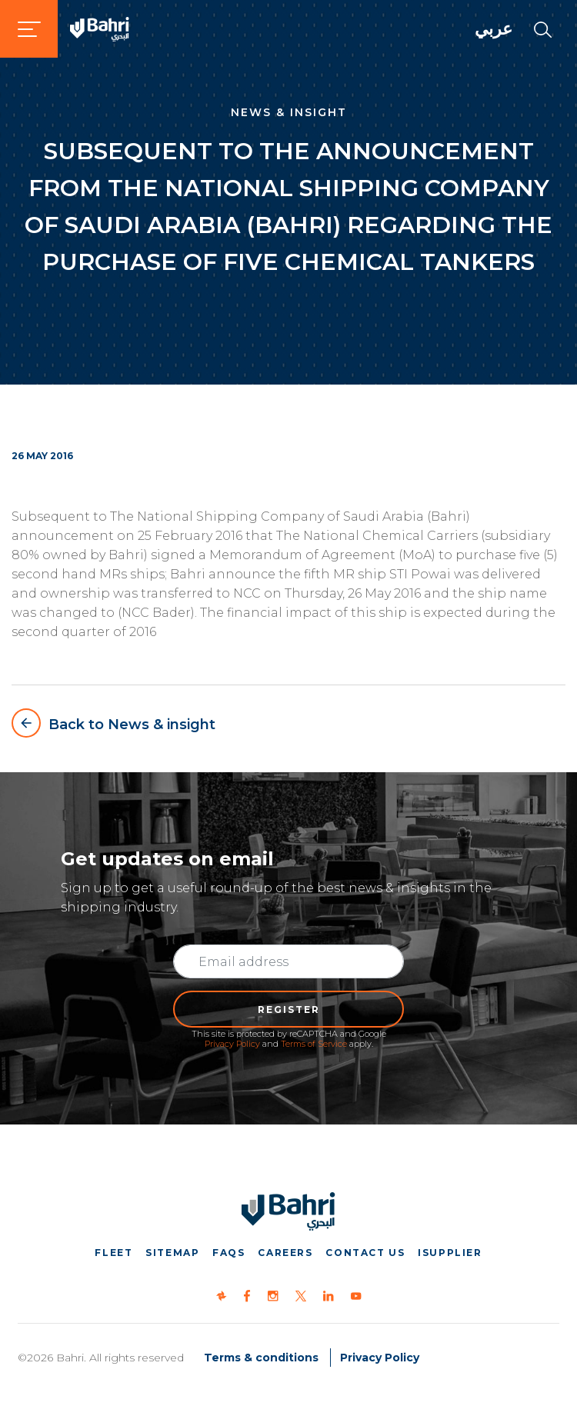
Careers (285, 1252)
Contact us (365, 1252)
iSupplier (450, 1252)
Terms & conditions (261, 1357)
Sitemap (172, 1252)
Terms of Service (314, 1043)
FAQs (228, 1252)
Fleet (113, 1252)
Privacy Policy (232, 1043)
